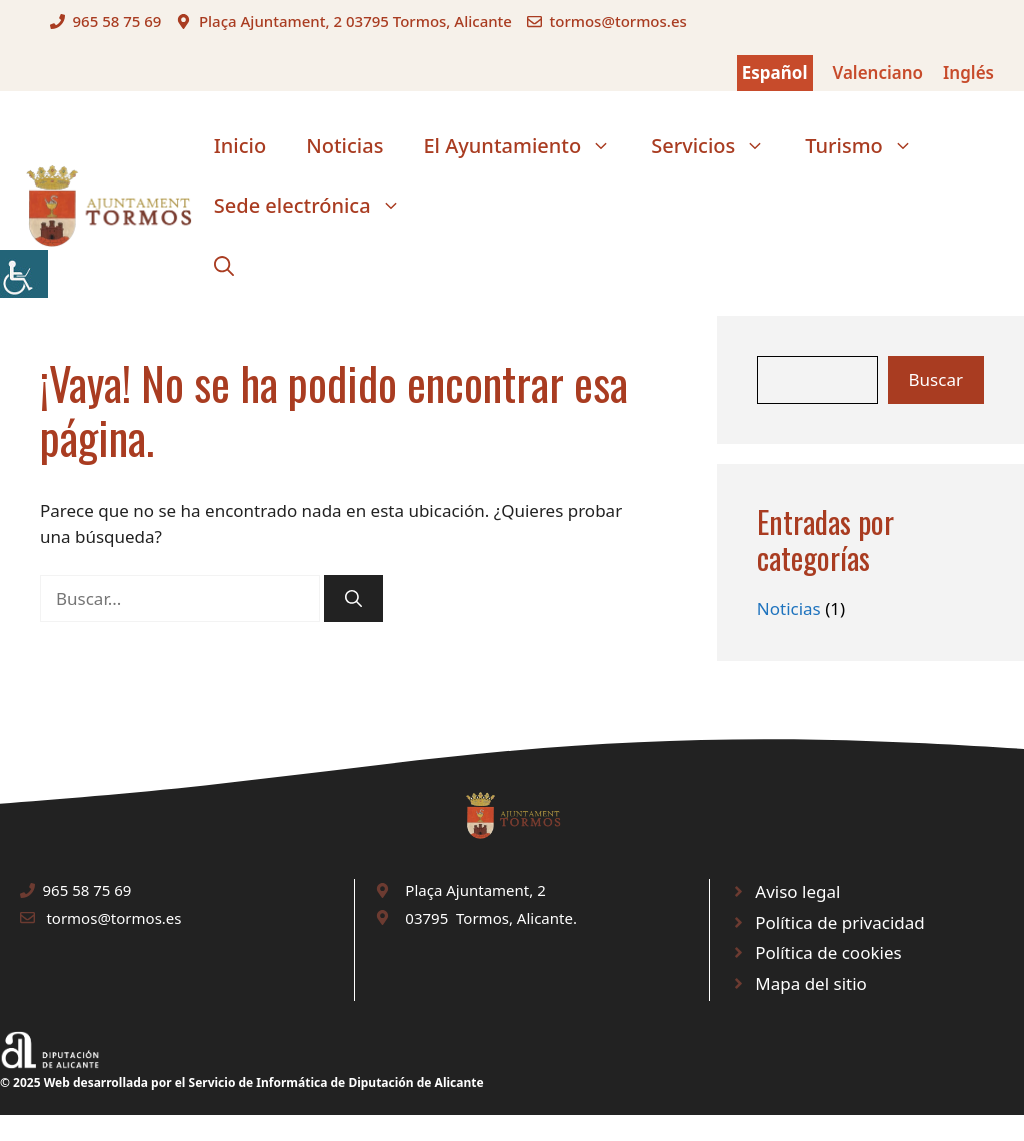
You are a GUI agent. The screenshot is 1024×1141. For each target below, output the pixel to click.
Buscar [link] (936, 379)
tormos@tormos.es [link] (617, 21)
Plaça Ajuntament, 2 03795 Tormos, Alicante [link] (355, 21)
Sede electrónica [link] (317, 206)
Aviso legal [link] (797, 891)
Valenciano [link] (878, 72)
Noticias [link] (344, 145)
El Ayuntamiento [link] (527, 146)
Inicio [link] (240, 145)
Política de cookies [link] (828, 952)
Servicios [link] (718, 146)
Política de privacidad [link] (839, 922)
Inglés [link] (968, 72)
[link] (24, 274)
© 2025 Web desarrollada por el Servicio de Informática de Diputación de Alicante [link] (242, 1082)
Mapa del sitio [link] (811, 983)
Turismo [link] (869, 146)
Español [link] (775, 72)
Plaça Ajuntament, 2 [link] (475, 890)
